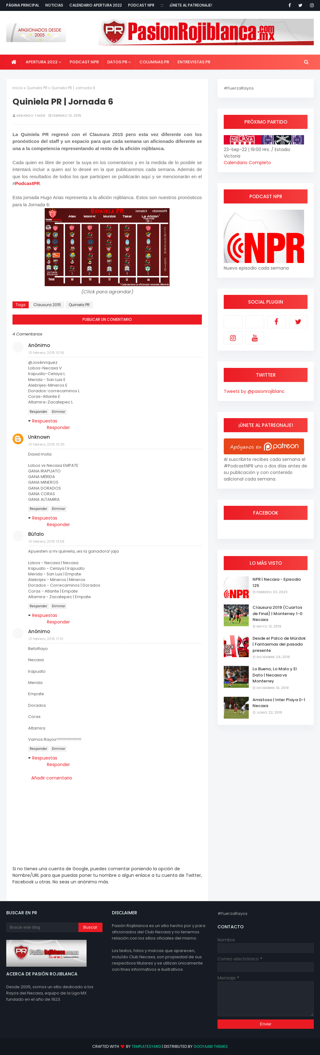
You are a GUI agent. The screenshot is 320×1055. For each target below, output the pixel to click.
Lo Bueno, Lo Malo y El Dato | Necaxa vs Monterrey (274, 675)
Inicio (17, 87)
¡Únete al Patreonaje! (191, 5)
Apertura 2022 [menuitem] (42, 62)
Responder (38, 411)
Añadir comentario (51, 778)
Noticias (54, 5)
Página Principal (22, 5)
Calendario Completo (247, 162)
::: (162, 5)
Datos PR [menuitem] (117, 62)
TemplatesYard (146, 1046)
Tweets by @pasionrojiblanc (254, 391)
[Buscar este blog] (42, 927)
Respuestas (44, 421)
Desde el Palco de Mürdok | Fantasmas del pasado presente (279, 644)
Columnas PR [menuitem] (154, 62)
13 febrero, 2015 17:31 (45, 638)
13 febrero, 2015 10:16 (46, 352)
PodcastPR (27, 183)
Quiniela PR (37, 87)
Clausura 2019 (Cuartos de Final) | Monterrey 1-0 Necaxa (277, 613)
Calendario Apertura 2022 (95, 5)
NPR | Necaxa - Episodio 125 (276, 582)
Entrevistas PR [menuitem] (194, 62)
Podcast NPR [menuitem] (84, 62)
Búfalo (36, 534)
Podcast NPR (141, 5)
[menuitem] (14, 62)
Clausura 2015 (47, 304)
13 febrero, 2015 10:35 (46, 444)
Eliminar (58, 411)
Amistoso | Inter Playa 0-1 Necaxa (278, 703)
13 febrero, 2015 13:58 (46, 541)
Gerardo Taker (30, 115)
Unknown (39, 437)
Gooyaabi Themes (210, 1046)
